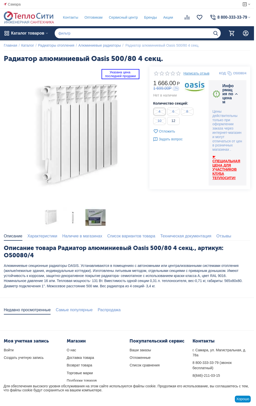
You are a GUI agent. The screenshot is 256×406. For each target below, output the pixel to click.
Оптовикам (93, 17)
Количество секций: (170, 103)
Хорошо (242, 399)
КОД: (223, 73)
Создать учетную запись (24, 358)
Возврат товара (79, 365)
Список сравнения (144, 365)
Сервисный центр (123, 17)
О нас (71, 350)
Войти (9, 350)
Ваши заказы (140, 350)
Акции (168, 17)
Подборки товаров (82, 381)
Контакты (70, 17)
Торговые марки (80, 373)
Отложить (164, 131)
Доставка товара (80, 358)
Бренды (150, 17)
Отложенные (140, 358)
